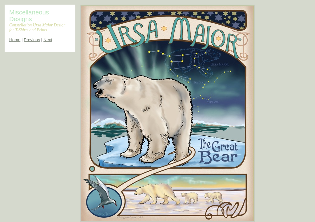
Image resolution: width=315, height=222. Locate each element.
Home (14, 39)
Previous (32, 39)
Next (47, 39)
